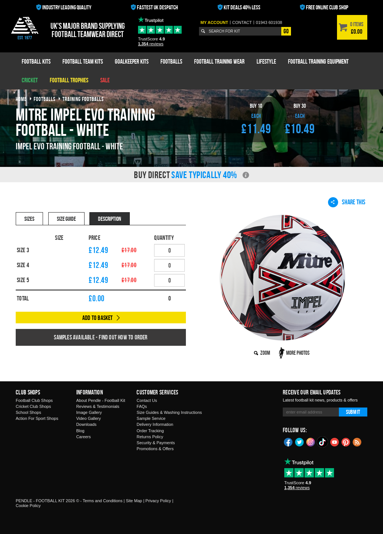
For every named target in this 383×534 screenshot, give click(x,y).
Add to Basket (97, 317)
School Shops (28, 412)
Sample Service (151, 418)
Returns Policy (150, 436)
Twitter (299, 441)
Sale (105, 80)
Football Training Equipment (318, 61)
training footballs (83, 99)
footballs (45, 99)
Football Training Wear (219, 61)
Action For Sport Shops (37, 418)
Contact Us (147, 400)
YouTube (334, 441)
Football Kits (36, 61)
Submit (353, 412)
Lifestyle (266, 61)
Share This (346, 202)
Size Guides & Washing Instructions (169, 412)
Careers (83, 436)
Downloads (86, 424)
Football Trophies (69, 80)
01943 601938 (269, 22)
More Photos (298, 353)
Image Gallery (89, 412)
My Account (214, 22)
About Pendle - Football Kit (100, 400)
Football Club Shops (34, 400)
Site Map (134, 500)
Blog (80, 430)
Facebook (288, 441)
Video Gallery (88, 418)
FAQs (142, 406)
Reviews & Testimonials (97, 406)
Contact (242, 22)
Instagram (310, 441)
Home (21, 99)
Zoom (265, 353)
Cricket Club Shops (33, 406)
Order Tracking (150, 430)
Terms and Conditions (102, 500)
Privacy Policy (158, 500)
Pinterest (346, 441)
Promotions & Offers (155, 448)
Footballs (171, 61)
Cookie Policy (28, 505)
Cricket (30, 80)
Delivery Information (155, 424)
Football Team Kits (82, 61)
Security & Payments (156, 442)
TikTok (323, 442)
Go (286, 31)
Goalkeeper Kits (131, 61)
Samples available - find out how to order (100, 337)
